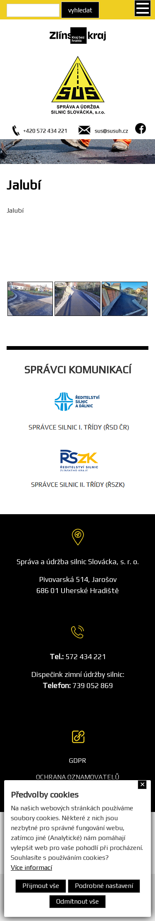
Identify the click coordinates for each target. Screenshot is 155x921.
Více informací (31, 867)
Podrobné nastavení (104, 886)
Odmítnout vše (77, 901)
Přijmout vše (40, 886)
